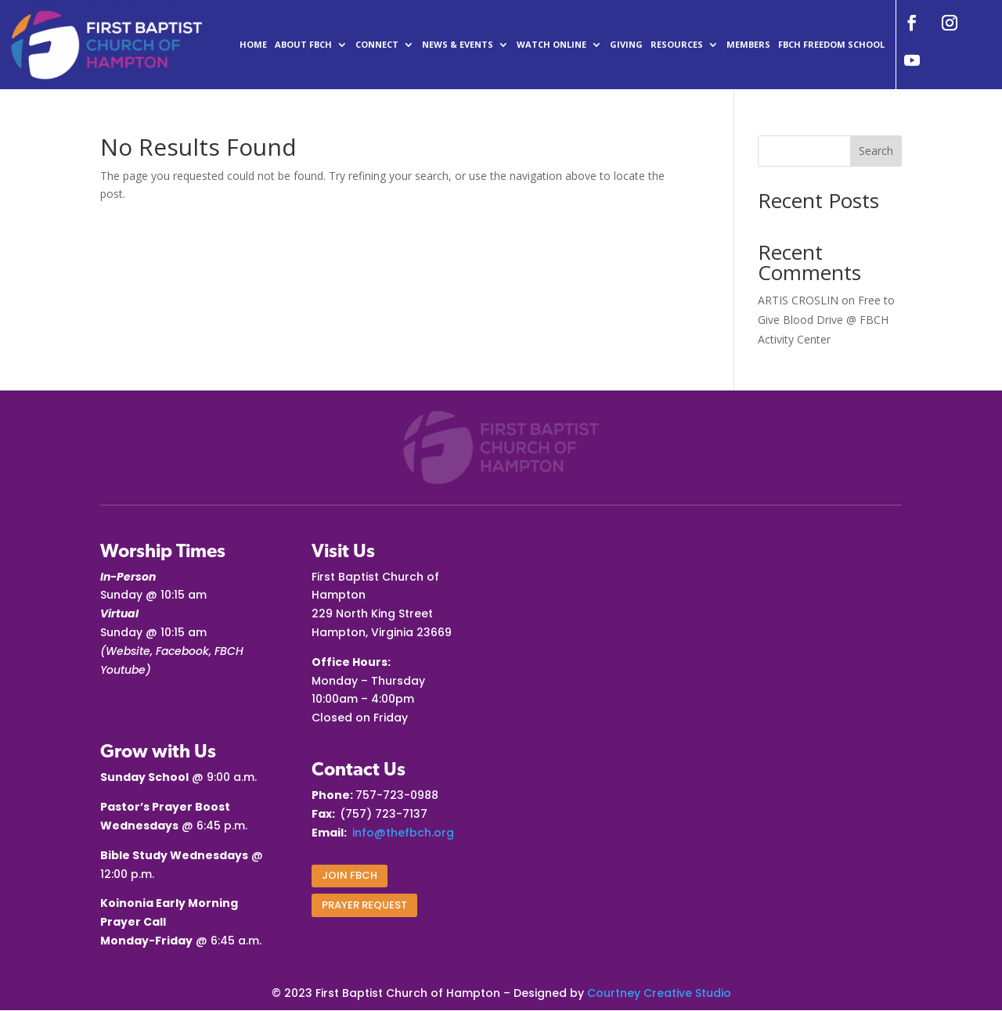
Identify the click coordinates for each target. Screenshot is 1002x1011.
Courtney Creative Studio (659, 993)
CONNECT (376, 44)
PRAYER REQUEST (364, 905)
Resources (677, 44)
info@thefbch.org (403, 832)
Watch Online (551, 44)
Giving (626, 44)
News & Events (457, 44)
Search (876, 150)
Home (253, 44)
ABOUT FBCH (303, 44)
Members (748, 44)
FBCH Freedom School (831, 44)
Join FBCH (349, 875)
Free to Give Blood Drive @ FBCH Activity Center (826, 320)
